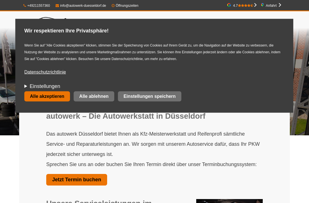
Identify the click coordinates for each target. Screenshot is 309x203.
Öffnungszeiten (127, 6)
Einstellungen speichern (149, 96)
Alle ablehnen (94, 96)
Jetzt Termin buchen (76, 179)
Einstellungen (45, 86)
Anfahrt (271, 6)
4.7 (243, 6)
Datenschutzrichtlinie (45, 72)
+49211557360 (36, 6)
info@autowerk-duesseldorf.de (81, 6)
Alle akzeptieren (47, 96)
